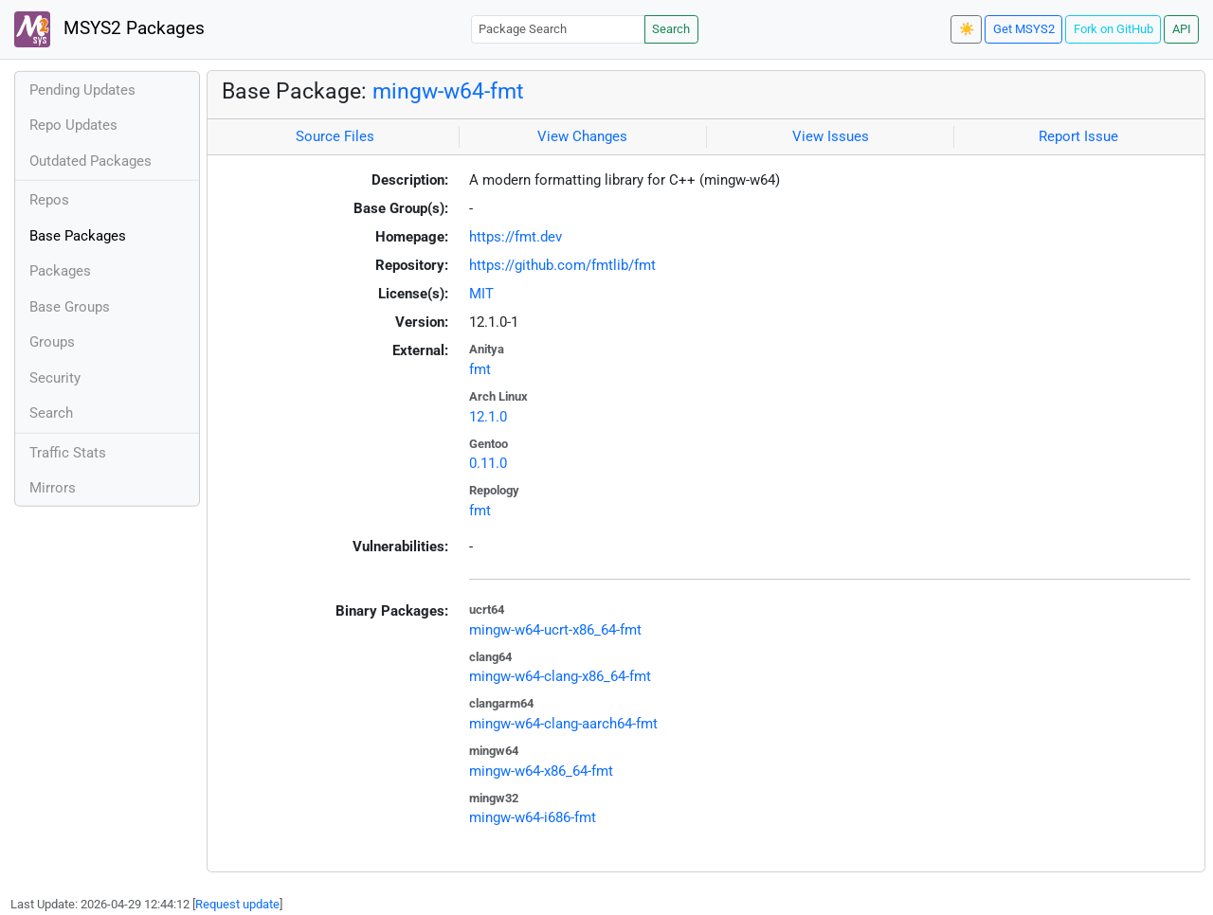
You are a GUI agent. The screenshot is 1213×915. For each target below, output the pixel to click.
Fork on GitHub (1113, 29)
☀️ (966, 29)
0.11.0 (488, 463)
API (1181, 29)
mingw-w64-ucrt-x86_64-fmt (555, 629)
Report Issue (1078, 136)
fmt (480, 369)
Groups (52, 341)
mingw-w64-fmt (448, 91)
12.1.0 (488, 416)
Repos (49, 199)
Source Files (335, 136)
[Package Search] (558, 29)
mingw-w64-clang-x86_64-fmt (560, 676)
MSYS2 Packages (109, 29)
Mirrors (52, 487)
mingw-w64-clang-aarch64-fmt (563, 723)
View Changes (582, 136)
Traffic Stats (67, 452)
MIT (481, 293)
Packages (60, 270)
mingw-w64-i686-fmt (532, 817)
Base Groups (69, 306)
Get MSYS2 (1024, 29)
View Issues (830, 136)
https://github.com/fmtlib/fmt (562, 265)
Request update (237, 904)
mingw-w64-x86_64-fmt (541, 771)
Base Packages (77, 235)
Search (671, 29)
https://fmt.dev (515, 236)
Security (55, 377)
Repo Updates (73, 125)
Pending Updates (82, 90)
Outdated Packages (90, 161)
